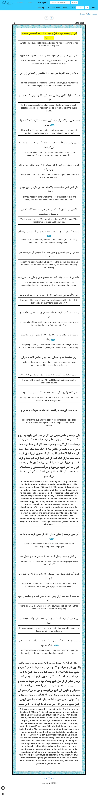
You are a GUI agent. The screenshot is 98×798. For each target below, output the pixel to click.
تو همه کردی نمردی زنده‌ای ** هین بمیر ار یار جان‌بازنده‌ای (49, 231)
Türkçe (88, 14)
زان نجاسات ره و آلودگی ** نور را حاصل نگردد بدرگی (49, 357)
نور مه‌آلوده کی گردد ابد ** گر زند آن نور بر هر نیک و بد (49, 295)
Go (87, 7)
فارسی (94, 14)
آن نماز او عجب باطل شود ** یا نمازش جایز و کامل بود (49, 556)
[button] (20, 2)
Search (74, 2)
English (82, 14)
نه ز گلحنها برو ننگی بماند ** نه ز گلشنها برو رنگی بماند (49, 392)
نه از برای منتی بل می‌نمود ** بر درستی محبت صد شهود (49, 55)
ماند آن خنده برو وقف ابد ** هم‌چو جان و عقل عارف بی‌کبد (49, 277)
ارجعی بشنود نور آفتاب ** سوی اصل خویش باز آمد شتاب (49, 375)
